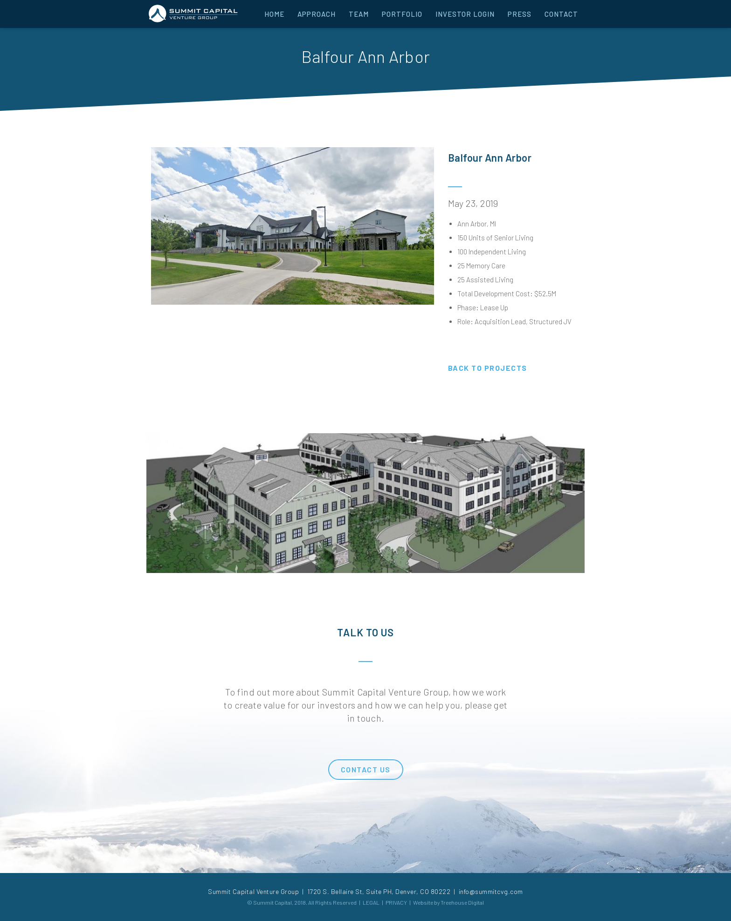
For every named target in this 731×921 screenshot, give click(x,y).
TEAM (359, 14)
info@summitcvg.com (491, 891)
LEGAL (371, 902)
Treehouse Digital (462, 902)
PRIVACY (396, 902)
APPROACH (316, 14)
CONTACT (561, 14)
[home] (193, 13)
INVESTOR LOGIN (465, 14)
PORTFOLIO (402, 14)
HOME (274, 14)
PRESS (519, 14)
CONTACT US (366, 769)
